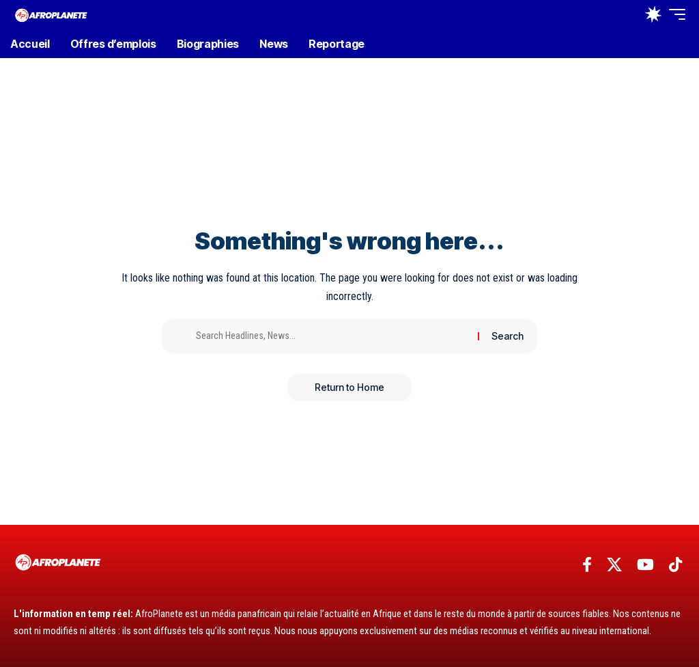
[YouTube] (645, 564)
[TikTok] (675, 564)
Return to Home (349, 387)
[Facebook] (587, 564)
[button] (623, 14)
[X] (614, 564)
